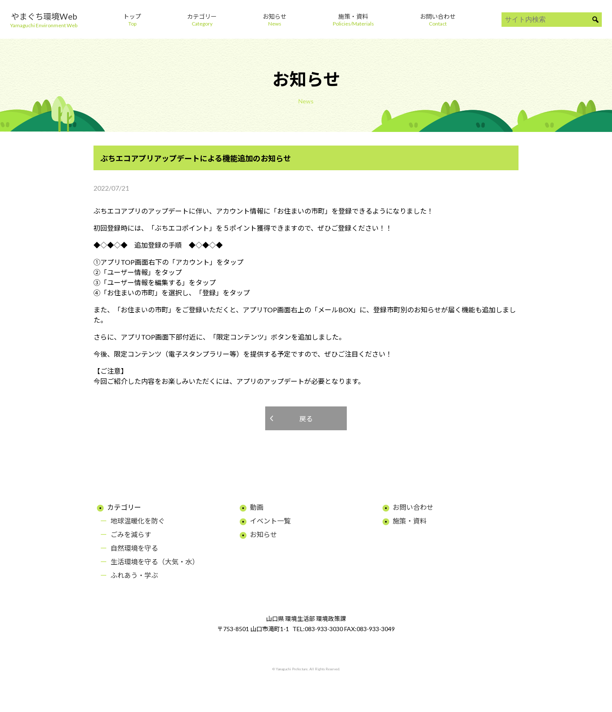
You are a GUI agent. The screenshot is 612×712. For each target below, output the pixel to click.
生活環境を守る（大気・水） (154, 562)
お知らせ (263, 534)
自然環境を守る (134, 548)
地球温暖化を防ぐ (137, 521)
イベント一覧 (270, 521)
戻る (306, 419)
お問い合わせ (413, 507)
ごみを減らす (130, 534)
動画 (257, 507)
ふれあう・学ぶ (134, 575)
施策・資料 (410, 521)
